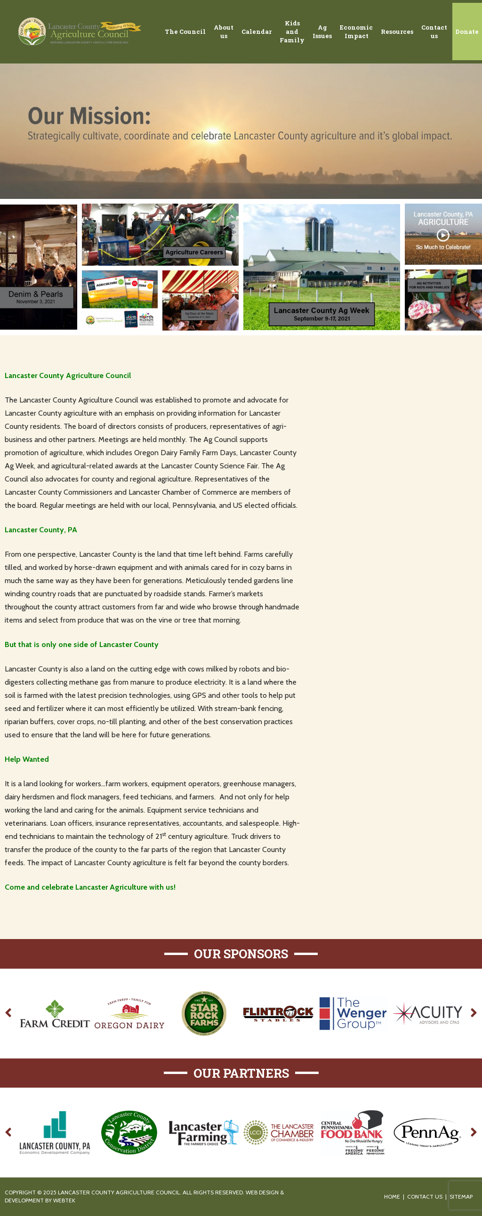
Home (392, 1196)
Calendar (256, 31)
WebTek (64, 1200)
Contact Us (424, 1196)
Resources (397, 31)
